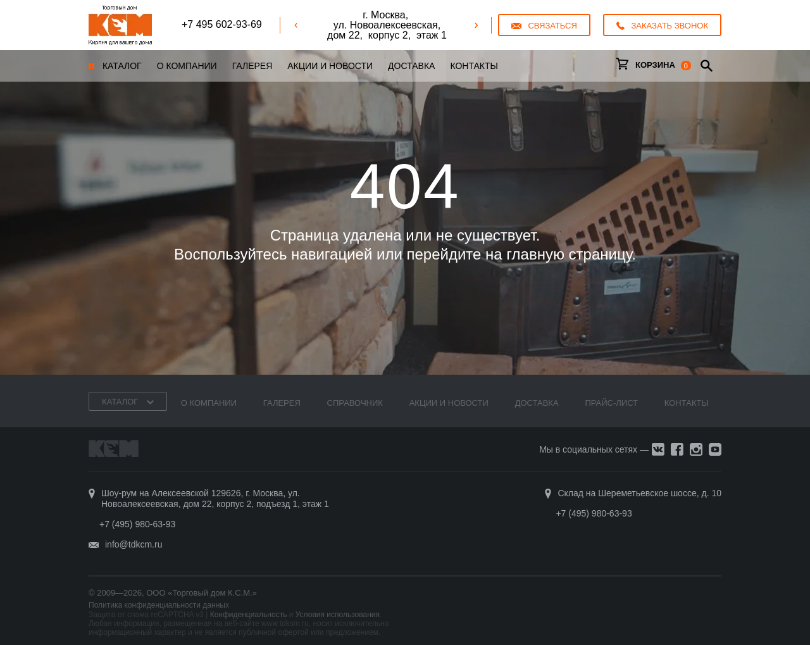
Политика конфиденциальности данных (159, 605)
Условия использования (338, 614)
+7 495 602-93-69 (222, 24)
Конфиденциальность (248, 614)
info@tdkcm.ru (133, 544)
